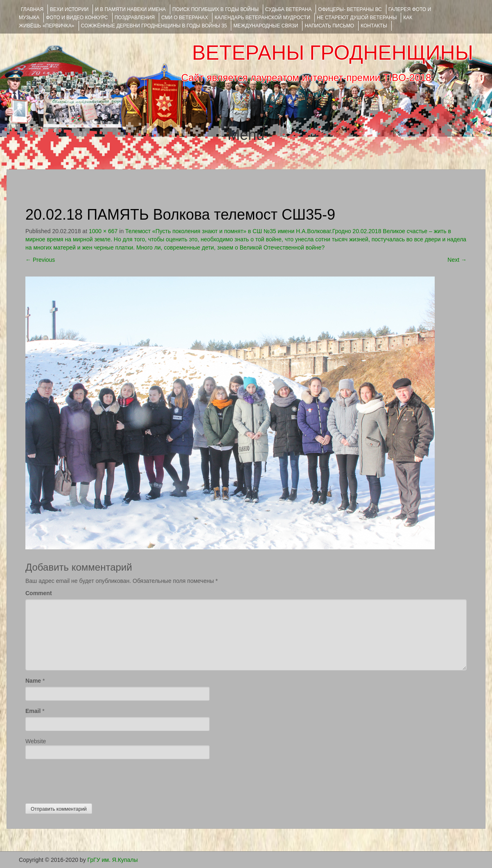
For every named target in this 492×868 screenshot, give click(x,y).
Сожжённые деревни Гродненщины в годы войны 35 (154, 26)
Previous (40, 259)
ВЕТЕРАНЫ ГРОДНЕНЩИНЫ (332, 53)
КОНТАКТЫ (374, 26)
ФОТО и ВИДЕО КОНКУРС (77, 17)
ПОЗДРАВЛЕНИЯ (135, 17)
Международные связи (265, 26)
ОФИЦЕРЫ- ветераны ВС (349, 9)
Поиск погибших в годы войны (215, 9)
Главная (32, 9)
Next (457, 259)
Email (33, 711)
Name (33, 680)
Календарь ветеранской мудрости (262, 17)
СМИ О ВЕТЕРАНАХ (184, 17)
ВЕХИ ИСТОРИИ (69, 9)
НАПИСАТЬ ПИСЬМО (329, 26)
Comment (38, 593)
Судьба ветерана (288, 9)
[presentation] (87, 779)
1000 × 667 (103, 231)
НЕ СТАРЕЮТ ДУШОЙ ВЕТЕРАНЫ (357, 17)
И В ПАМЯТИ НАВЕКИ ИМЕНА (130, 9)
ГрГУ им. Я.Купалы (113, 860)
